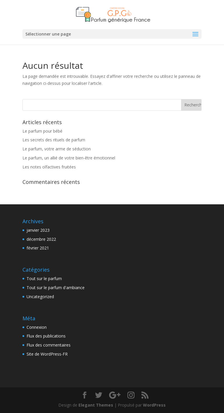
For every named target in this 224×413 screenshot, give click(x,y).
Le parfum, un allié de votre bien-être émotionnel (68, 158)
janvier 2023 (38, 230)
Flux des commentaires (49, 345)
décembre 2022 (41, 239)
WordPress (154, 405)
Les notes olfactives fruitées (49, 167)
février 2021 (38, 248)
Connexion (37, 327)
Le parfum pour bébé (42, 131)
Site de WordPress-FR (47, 354)
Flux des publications (46, 336)
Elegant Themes (95, 405)
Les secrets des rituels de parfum (53, 140)
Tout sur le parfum (44, 278)
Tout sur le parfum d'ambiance (56, 287)
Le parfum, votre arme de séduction (56, 149)
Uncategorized (40, 296)
